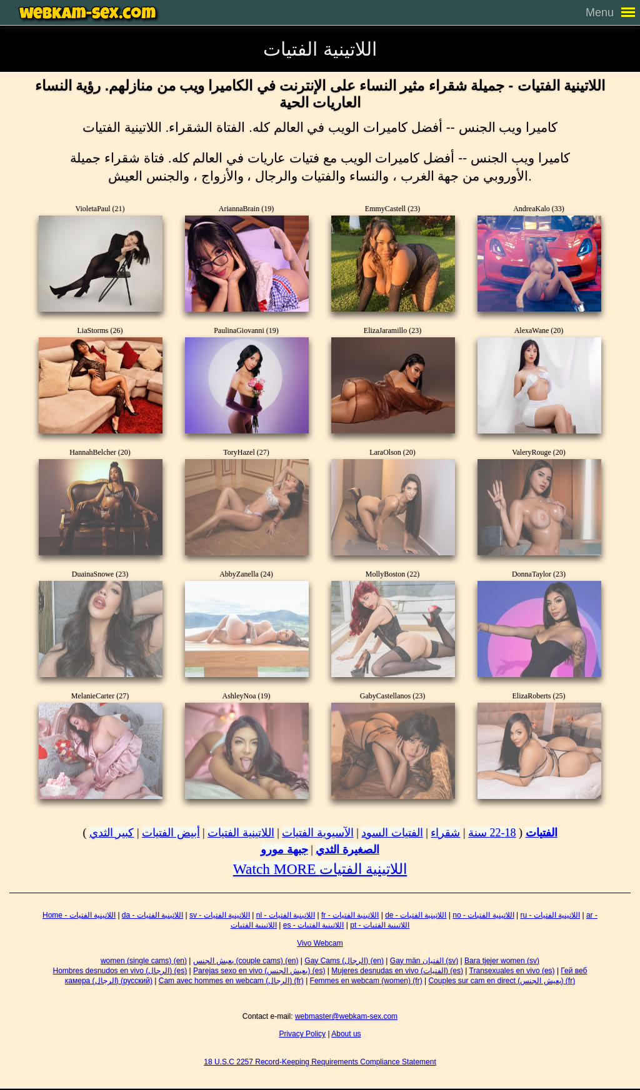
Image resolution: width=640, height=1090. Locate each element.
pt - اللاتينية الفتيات (379, 925)
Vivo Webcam (320, 943)
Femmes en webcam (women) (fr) (366, 980)
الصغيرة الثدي (347, 849)
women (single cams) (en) (144, 960)
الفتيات (542, 832)
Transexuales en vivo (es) (512, 970)
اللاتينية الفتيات (241, 832)
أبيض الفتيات (171, 832)
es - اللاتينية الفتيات (313, 925)
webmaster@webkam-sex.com (346, 1016)
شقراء (445, 832)
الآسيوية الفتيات (318, 832)
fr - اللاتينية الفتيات (350, 915)
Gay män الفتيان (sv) (424, 960)
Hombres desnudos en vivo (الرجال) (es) (120, 970)
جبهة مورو (284, 849)
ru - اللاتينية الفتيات (550, 915)
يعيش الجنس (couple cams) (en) (246, 960)
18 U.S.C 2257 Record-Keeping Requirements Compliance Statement (320, 1062)
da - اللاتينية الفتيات (152, 915)
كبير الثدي (111, 832)
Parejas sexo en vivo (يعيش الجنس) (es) (259, 970)
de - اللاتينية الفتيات (415, 915)
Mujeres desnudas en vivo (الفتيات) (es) (397, 970)
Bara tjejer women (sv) (501, 960)
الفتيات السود (392, 832)
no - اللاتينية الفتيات (483, 915)
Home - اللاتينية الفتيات (79, 915)
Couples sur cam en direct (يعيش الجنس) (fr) (501, 980)
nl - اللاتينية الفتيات (285, 915)
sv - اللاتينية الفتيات (219, 915)
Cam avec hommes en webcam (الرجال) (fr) (231, 980)
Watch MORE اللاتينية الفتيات (320, 869)
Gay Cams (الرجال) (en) (344, 960)
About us (346, 1033)
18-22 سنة (492, 832)
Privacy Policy (302, 1033)
